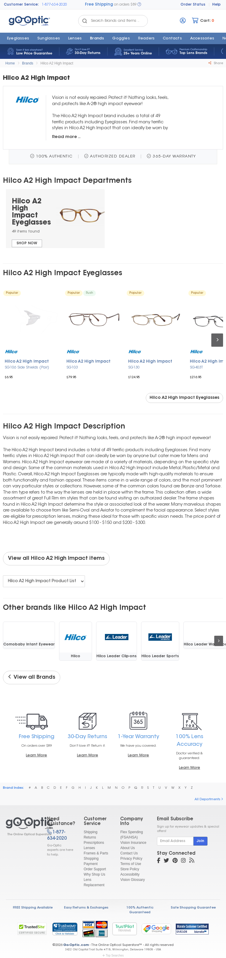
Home (10, 63)
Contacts (172, 38)
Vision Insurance (133, 843)
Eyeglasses (18, 38)
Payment (91, 864)
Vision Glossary (132, 880)
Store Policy (129, 869)
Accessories (202, 38)
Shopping (91, 858)
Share (215, 63)
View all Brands (31, 677)
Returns (90, 837)
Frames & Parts (96, 853)
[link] (64, 929)
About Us (127, 848)
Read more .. (66, 137)
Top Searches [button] (113, 955)
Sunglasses (48, 38)
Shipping (91, 832)
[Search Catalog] (84, 20)
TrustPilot (124, 928)
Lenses (75, 38)
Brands (97, 38)
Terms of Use (130, 864)
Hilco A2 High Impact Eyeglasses (184, 398)
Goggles (121, 38)
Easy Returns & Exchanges (86, 907)
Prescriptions (94, 843)
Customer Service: (21, 4)
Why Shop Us (94, 874)
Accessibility (129, 874)
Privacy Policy (131, 858)
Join (200, 841)
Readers (146, 38)
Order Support (95, 869)
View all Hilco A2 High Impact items (56, 558)
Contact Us (129, 853)
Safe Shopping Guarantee (193, 907)
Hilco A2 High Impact (57, 63)
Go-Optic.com (76, 945)
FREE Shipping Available (33, 907)
